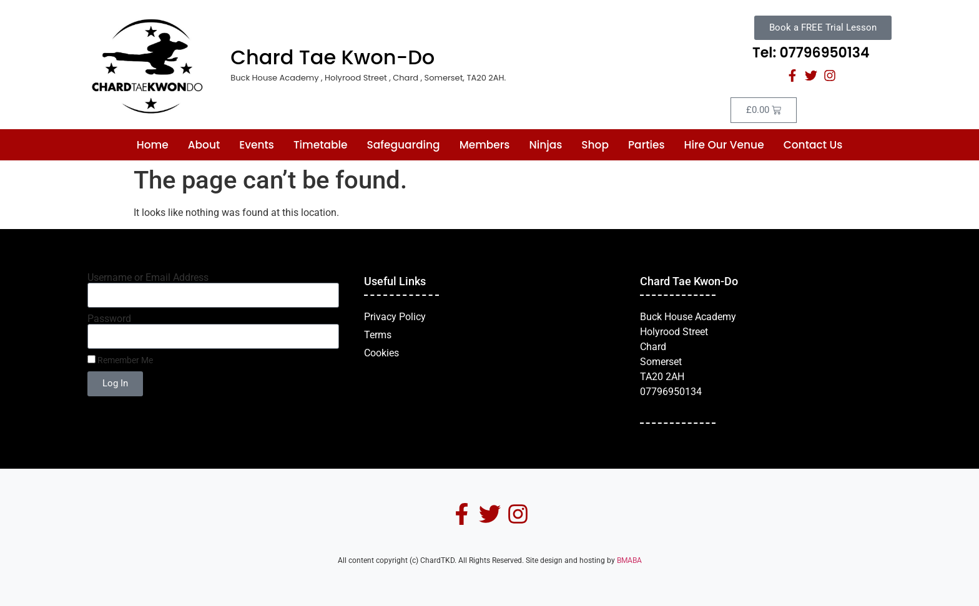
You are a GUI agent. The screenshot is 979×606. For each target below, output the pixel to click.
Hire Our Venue (724, 144)
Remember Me (120, 360)
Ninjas (545, 144)
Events (256, 144)
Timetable (320, 144)
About (204, 144)
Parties (646, 144)
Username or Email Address (148, 278)
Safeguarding (403, 144)
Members (485, 144)
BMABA (629, 560)
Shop (595, 144)
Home (153, 144)
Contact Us (813, 144)
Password (109, 319)
